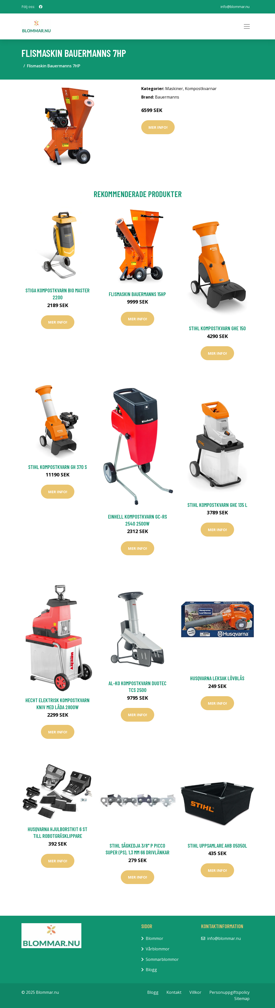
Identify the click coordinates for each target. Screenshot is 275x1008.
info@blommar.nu (235, 6)
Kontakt (173, 992)
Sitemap (242, 998)
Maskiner (174, 88)
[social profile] (40, 6)
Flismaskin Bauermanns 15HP (137, 294)
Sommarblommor (162, 959)
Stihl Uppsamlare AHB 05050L (217, 845)
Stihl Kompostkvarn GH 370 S (57, 467)
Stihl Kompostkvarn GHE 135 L (217, 505)
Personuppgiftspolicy (229, 992)
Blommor (154, 938)
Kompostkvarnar (201, 88)
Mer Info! (157, 127)
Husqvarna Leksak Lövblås (217, 678)
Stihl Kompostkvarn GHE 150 (217, 328)
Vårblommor (157, 949)
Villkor (195, 992)
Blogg (151, 969)
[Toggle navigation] (247, 26)
